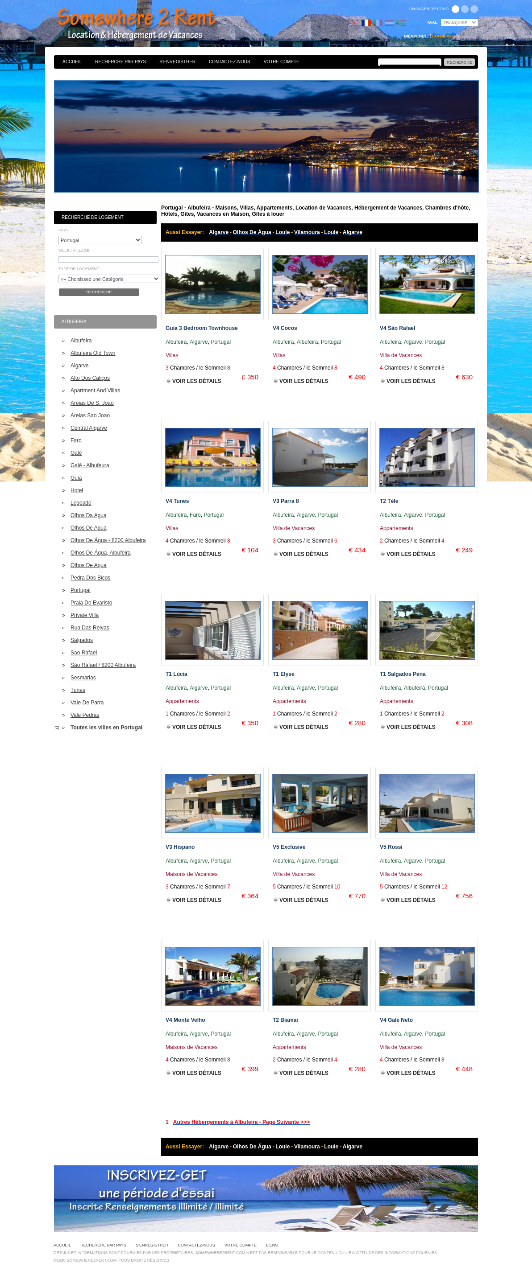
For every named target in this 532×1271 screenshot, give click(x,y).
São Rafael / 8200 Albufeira (103, 665)
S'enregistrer (177, 61)
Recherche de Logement (93, 217)
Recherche (99, 292)
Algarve (80, 365)
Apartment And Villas (95, 390)
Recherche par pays (120, 61)
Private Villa (85, 615)
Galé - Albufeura (90, 465)
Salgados (82, 640)
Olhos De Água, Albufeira (101, 553)
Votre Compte (281, 61)
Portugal (81, 590)
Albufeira (81, 340)
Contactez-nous (229, 61)
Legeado (81, 503)
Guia (76, 478)
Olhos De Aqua (89, 565)
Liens (272, 1245)
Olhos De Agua (89, 528)
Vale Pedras (85, 715)
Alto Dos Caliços (90, 378)
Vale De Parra (87, 702)
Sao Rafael (84, 653)
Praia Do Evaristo (91, 603)
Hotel (77, 490)
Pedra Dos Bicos (90, 578)
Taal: (433, 22)
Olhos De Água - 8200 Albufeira (108, 540)
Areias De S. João (92, 403)
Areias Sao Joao (90, 415)
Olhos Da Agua (89, 515)
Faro (76, 440)
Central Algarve (89, 428)
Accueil (72, 61)
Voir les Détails (196, 381)
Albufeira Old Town (93, 353)
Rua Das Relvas (90, 628)
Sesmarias (83, 678)
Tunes (78, 690)
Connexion (444, 36)
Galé (76, 453)
